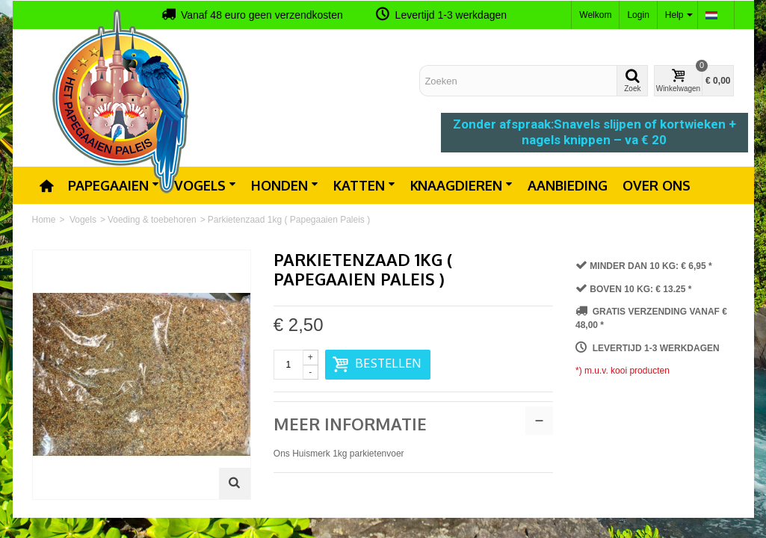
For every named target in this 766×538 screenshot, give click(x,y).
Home (44, 219)
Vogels (205, 185)
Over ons (657, 185)
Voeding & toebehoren (152, 219)
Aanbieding (568, 185)
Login (638, 15)
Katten (364, 185)
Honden (284, 185)
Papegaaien (113, 185)
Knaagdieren (461, 185)
